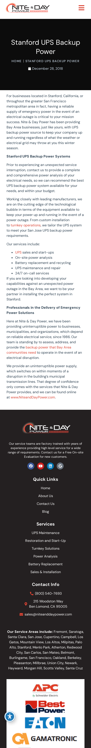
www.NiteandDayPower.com (33, 397)
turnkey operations (26, 225)
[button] (81, 7)
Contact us (49, 452)
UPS (18, 252)
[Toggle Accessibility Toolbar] (10, 716)
